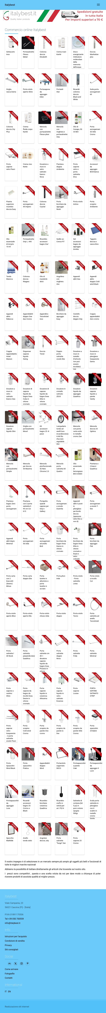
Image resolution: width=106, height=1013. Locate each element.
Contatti (8, 978)
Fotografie (9, 973)
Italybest (10, 4)
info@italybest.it (12, 923)
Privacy (8, 945)
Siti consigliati (11, 949)
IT (6, 991)
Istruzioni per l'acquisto (16, 936)
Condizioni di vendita (15, 941)
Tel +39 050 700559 (14, 919)
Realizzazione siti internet (17, 1006)
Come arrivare (11, 969)
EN (9, 991)
